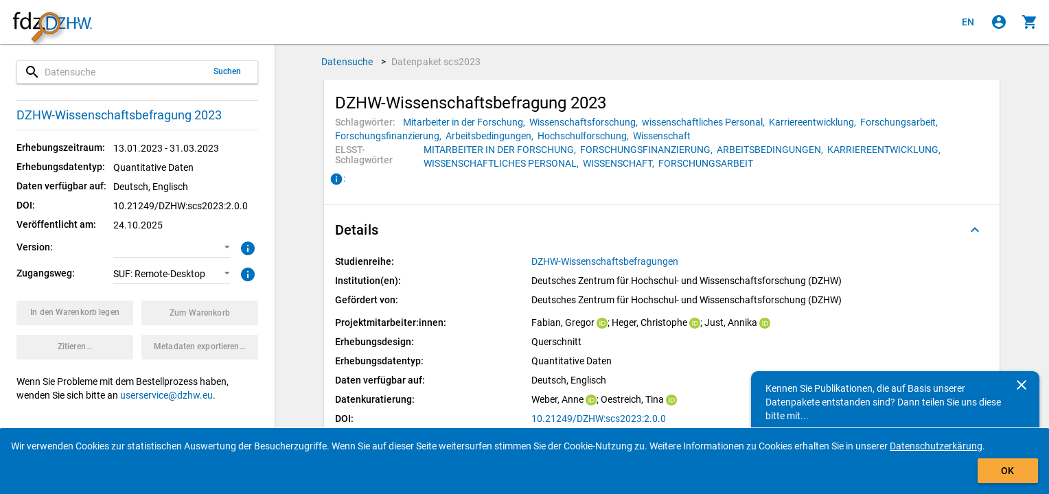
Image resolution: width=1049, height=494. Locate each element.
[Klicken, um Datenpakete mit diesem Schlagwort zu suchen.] (466, 122)
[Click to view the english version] (968, 22)
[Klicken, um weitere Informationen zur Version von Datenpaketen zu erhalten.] (246, 247)
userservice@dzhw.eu (166, 395)
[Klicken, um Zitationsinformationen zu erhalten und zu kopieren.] (74, 347)
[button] (171, 247)
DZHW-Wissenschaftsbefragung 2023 (119, 115)
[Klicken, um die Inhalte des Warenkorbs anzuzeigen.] (1030, 22)
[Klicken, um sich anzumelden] (999, 22)
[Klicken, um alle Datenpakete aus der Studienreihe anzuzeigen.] (605, 261)
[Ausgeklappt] (975, 230)
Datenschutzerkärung (936, 445)
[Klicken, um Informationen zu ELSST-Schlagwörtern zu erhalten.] (336, 179)
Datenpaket (436, 61)
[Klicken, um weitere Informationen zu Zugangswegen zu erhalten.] (246, 273)
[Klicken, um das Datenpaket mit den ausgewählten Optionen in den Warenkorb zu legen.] (74, 313)
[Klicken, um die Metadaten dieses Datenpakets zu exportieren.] (199, 347)
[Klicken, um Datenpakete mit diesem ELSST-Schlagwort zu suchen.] (502, 149)
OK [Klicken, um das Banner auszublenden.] (1007, 470)
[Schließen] (1021, 385)
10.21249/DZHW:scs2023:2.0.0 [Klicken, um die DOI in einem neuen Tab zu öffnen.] (598, 418)
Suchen (228, 71)
